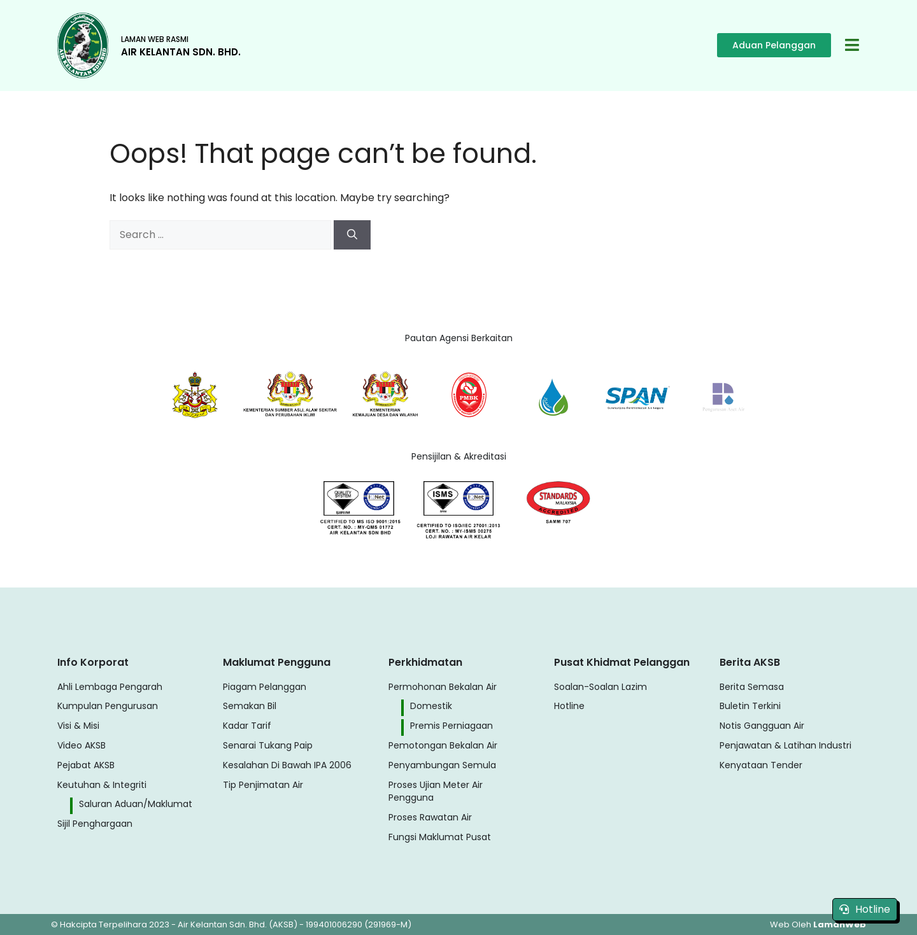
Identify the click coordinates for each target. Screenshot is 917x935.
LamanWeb (839, 924)
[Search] (352, 235)
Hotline (864, 909)
